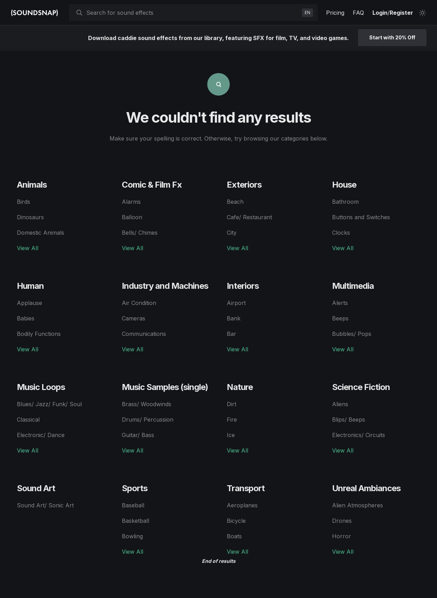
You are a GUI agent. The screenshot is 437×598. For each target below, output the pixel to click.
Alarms (131, 201)
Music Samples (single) (165, 387)
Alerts (340, 302)
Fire (232, 419)
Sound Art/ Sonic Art (45, 505)
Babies (25, 318)
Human (30, 286)
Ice (231, 434)
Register (401, 12)
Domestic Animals (40, 232)
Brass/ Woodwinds (146, 404)
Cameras (133, 318)
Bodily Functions (39, 333)
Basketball (135, 520)
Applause (29, 302)
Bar (231, 333)
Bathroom (345, 201)
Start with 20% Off (392, 37)
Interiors (243, 286)
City (232, 232)
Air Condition (139, 302)
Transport (246, 488)
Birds (23, 201)
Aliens (340, 404)
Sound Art (36, 488)
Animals (32, 185)
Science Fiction (361, 387)
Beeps (340, 318)
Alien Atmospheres (357, 505)
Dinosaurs (30, 217)
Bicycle (236, 520)
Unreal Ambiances (366, 488)
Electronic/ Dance (41, 434)
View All (27, 248)
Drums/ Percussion (147, 419)
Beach (235, 201)
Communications (144, 333)
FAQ (358, 12)
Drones (342, 520)
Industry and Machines (165, 286)
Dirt (231, 404)
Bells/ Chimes (140, 232)
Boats (234, 536)
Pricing (335, 12)
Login (380, 12)
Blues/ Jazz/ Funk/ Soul (49, 404)
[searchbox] (192, 12)
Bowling (132, 536)
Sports (134, 488)
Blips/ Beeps (348, 419)
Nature (240, 387)
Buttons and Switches (361, 217)
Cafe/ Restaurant (249, 217)
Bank (233, 318)
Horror (341, 536)
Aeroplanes (242, 505)
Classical (28, 419)
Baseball (133, 505)
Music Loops (41, 387)
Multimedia (353, 286)
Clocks (341, 232)
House (344, 185)
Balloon (132, 217)
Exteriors (244, 185)
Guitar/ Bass (138, 434)
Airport (236, 302)
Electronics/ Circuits (358, 434)
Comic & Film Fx (152, 185)
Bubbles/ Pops (351, 333)
